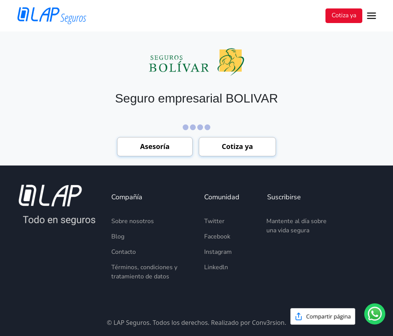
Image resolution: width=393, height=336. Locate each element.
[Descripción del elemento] (150, 221)
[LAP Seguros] (51, 15)
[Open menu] (373, 15)
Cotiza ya (344, 15)
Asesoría (155, 146)
